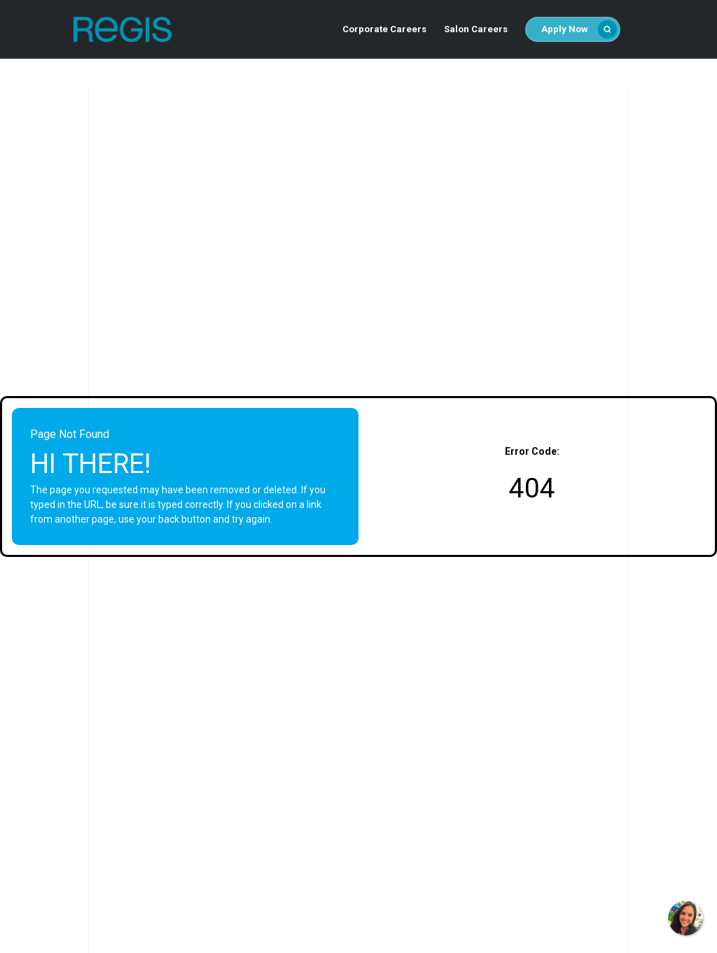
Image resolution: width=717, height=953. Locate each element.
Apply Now (578, 29)
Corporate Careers (384, 29)
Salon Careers (476, 29)
